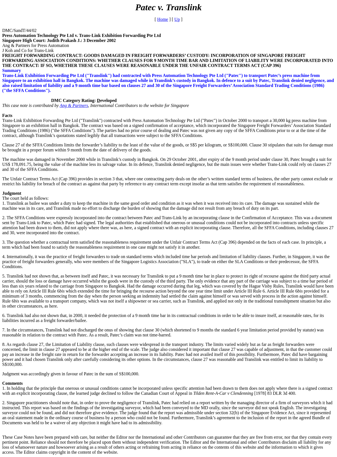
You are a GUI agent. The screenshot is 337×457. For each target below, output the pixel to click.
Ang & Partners (74, 105)
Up (177, 19)
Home (162, 19)
